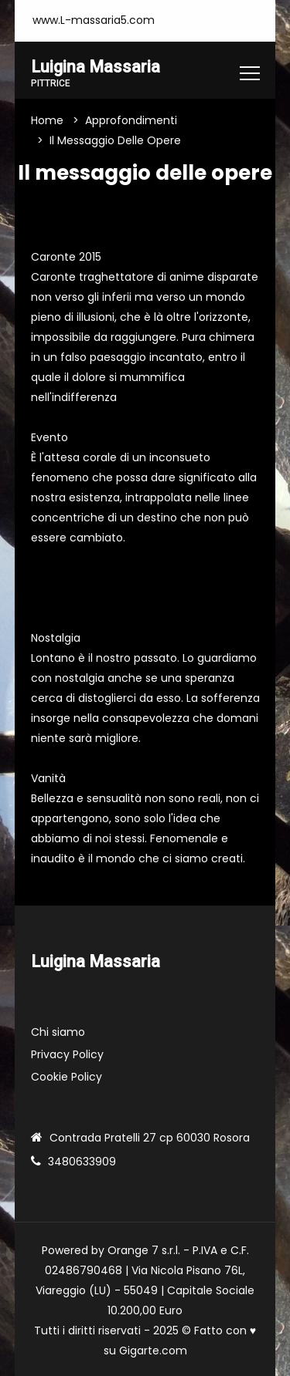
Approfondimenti (131, 120)
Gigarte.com (153, 1350)
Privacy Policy (67, 1054)
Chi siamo (58, 1032)
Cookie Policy (66, 1076)
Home (47, 120)
